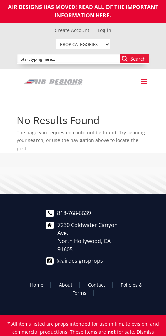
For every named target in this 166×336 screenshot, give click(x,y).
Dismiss (145, 332)
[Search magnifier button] (134, 58)
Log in (104, 30)
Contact (96, 285)
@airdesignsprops (80, 260)
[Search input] (69, 59)
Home (36, 285)
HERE (103, 15)
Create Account (72, 30)
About (65, 285)
